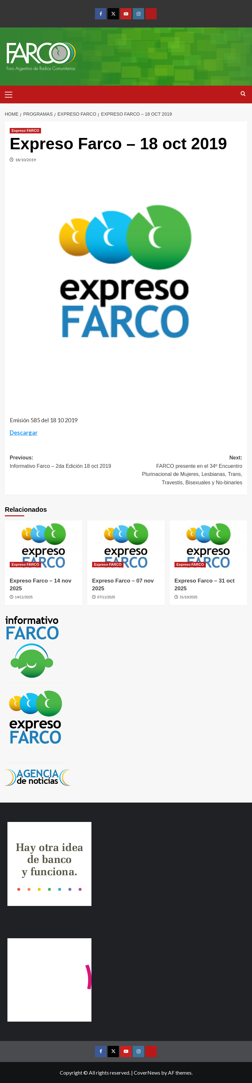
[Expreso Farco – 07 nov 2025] (126, 546)
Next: (184, 471)
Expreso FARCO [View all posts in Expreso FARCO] (25, 130)
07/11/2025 (106, 597)
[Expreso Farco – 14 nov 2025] (43, 546)
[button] (11, 94)
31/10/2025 (188, 597)
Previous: (68, 462)
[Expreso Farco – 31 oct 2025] (208, 546)
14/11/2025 (24, 597)
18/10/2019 (25, 159)
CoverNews (147, 1072)
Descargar (23, 432)
